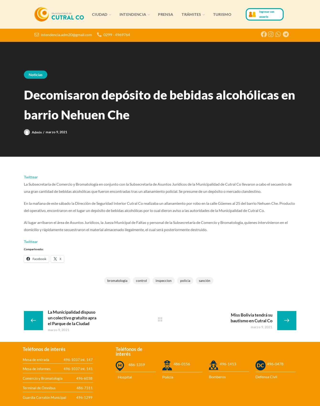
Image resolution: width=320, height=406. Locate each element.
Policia (185, 280)
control (141, 280)
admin (37, 132)
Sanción (204, 280)
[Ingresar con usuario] (252, 14)
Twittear (31, 177)
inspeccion (164, 280)
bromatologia (117, 280)
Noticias (36, 74)
